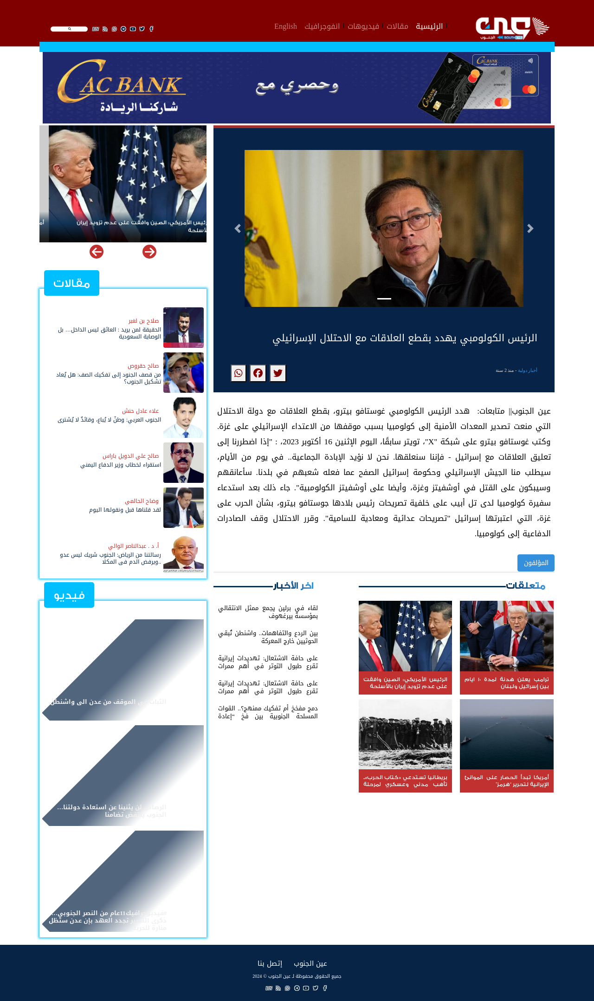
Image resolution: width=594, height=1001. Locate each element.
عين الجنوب (310, 963)
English (285, 25)
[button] (238, 228)
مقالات (397, 25)
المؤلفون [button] (536, 563)
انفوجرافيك (322, 25)
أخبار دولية (528, 370)
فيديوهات (363, 25)
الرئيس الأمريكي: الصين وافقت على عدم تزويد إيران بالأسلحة (134, 227)
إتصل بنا (270, 963)
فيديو (69, 595)
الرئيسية (429, 25)
